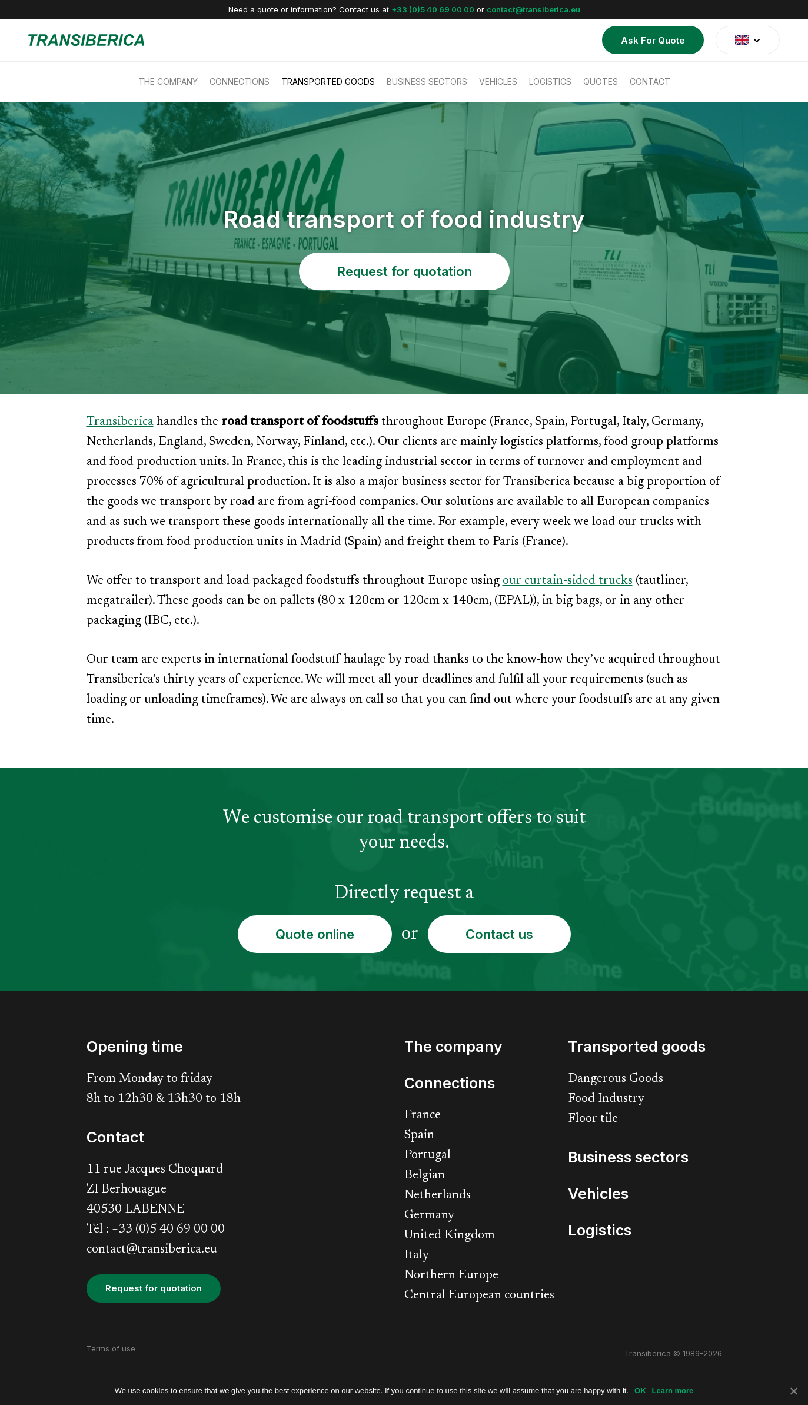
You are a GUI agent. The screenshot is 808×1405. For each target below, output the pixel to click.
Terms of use (111, 1348)
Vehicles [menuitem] (498, 82)
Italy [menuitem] (416, 1256)
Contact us (499, 934)
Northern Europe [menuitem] (451, 1276)
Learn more (673, 1390)
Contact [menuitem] (650, 82)
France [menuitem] (422, 1116)
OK (640, 1390)
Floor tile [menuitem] (593, 1119)
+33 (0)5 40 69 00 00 (432, 9)
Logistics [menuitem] (550, 82)
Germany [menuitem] (429, 1216)
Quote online (314, 934)
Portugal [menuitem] (427, 1156)
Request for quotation (404, 271)
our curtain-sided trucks (568, 581)
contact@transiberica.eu (533, 9)
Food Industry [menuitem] (606, 1099)
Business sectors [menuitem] (427, 82)
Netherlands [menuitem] (437, 1196)
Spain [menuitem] (419, 1136)
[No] (793, 1391)
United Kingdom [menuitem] (449, 1236)
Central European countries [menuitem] (479, 1296)
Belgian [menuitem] (424, 1176)
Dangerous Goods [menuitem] (615, 1079)
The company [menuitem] (168, 82)
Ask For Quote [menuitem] (653, 40)
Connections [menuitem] (240, 82)
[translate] (748, 40)
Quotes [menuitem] (600, 82)
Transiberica (120, 422)
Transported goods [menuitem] (328, 82)
